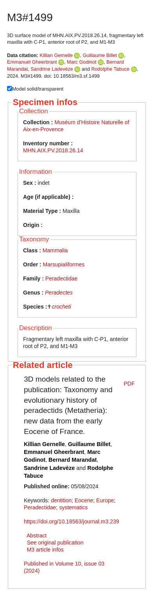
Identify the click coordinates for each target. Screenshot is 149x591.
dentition (61, 500)
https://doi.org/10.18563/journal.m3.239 (71, 521)
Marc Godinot (82, 62)
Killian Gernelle (56, 55)
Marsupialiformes (64, 264)
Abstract (37, 535)
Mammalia (55, 250)
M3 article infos (45, 549)
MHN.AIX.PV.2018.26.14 (53, 150)
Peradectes (59, 292)
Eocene (84, 500)
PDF (129, 383)
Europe (105, 500)
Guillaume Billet (100, 55)
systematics (73, 507)
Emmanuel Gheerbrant (32, 62)
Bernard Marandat (72, 460)
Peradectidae (61, 278)
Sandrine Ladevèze (52, 69)
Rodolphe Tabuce (110, 69)
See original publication (55, 542)
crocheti (61, 307)
